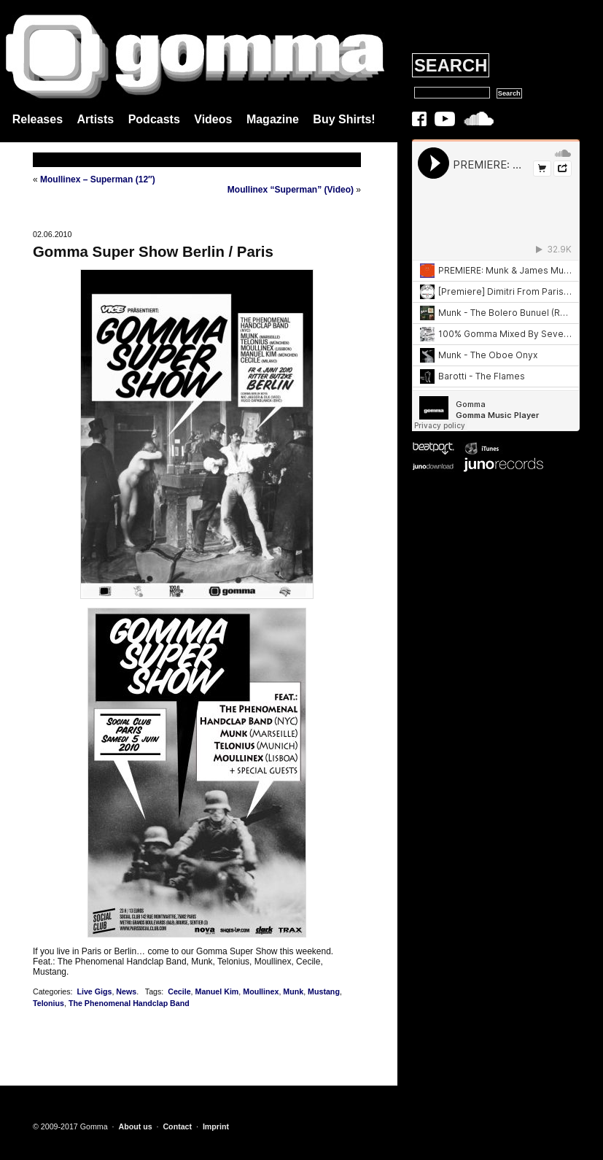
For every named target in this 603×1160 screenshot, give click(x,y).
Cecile (179, 991)
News (126, 991)
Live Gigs (94, 991)
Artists (95, 119)
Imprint (216, 1126)
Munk (293, 991)
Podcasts (154, 119)
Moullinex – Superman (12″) (97, 179)
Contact (177, 1126)
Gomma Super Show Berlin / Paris (153, 252)
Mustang (324, 991)
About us (135, 1126)
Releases (37, 119)
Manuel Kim (217, 991)
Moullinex (261, 991)
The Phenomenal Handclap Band (129, 1003)
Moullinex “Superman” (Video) (290, 190)
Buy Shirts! (344, 119)
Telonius (48, 1003)
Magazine (272, 119)
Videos (213, 119)
